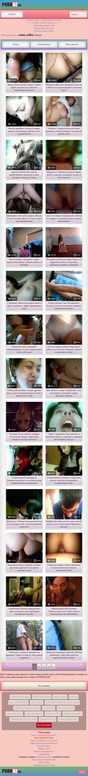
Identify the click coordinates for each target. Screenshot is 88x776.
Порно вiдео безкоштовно (44, 759)
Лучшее (12, 14)
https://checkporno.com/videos (44, 740)
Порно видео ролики (43, 28)
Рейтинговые (43, 44)
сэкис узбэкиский (34, 713)
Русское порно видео (44, 31)
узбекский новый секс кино (23, 719)
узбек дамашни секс (68, 719)
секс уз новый (59, 696)
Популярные (72, 44)
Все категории (44, 725)
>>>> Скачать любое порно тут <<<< (44, 22)
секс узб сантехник (18, 702)
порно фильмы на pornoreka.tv (44, 743)
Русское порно (44, 746)
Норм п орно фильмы (44, 751)
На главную (44, 686)
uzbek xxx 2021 (53, 713)
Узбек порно (44, 762)
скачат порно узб (66, 708)
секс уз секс (36, 702)
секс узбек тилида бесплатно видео (62, 702)
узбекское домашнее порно (26, 708)
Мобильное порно (41, 696)
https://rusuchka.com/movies (44, 735)
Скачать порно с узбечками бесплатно (44, 20)
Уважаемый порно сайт (44, 25)
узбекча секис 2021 (72, 713)
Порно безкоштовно (20, 696)
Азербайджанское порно (44, 765)
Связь (82, 772)
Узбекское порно (8, 35)
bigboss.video (44, 748)
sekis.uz (73, 696)
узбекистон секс (47, 719)
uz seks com (48, 708)
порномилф (44, 754)
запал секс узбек (14, 713)
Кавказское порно (44, 757)
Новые (16, 44)
